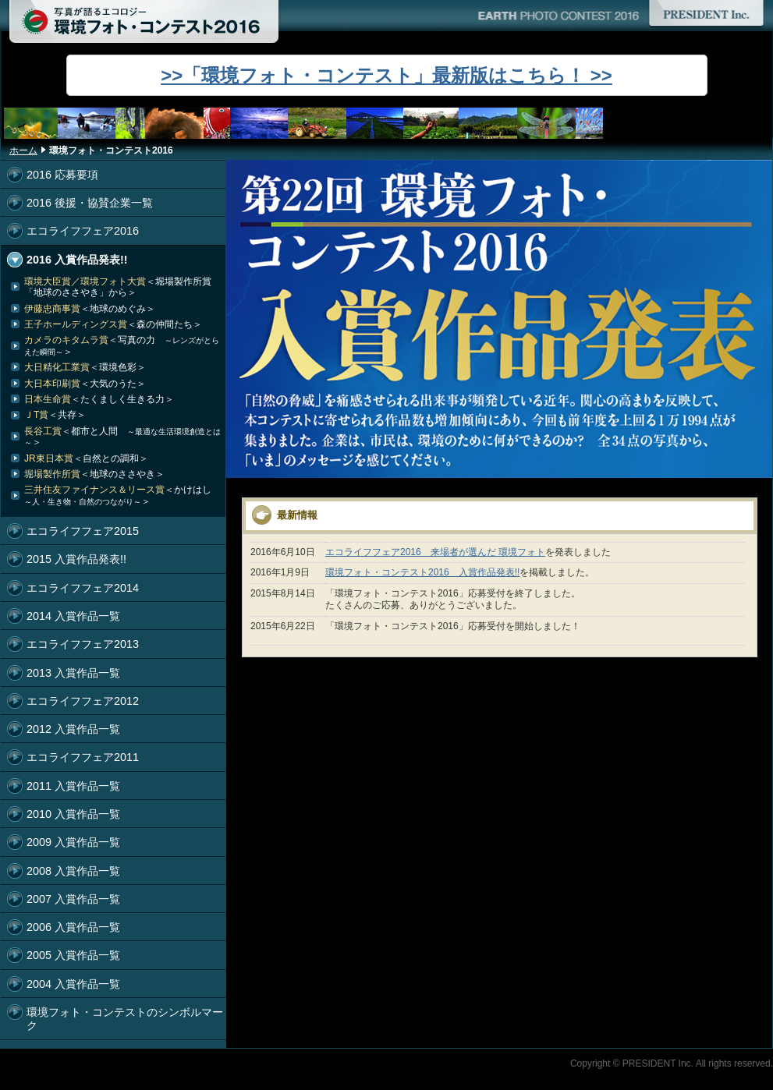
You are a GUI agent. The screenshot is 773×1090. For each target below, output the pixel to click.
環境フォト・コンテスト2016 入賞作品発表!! (422, 572)
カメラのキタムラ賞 (121, 345)
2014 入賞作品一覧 (73, 616)
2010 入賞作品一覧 (73, 814)
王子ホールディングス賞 (113, 324)
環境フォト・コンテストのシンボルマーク (125, 1019)
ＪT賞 (55, 414)
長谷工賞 (122, 437)
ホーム (23, 150)
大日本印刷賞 (85, 383)
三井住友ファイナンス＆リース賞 (122, 495)
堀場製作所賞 (94, 474)
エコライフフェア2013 (83, 644)
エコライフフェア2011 (83, 757)
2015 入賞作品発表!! (76, 559)
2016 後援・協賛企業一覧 (90, 202)
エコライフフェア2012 (83, 701)
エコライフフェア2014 (83, 588)
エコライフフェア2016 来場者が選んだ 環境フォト (435, 552)
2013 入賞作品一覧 (73, 673)
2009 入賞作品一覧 (73, 842)
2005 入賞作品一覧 (73, 955)
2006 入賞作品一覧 (73, 927)
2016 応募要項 (62, 174)
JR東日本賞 (86, 458)
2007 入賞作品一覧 (73, 899)
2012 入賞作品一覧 (73, 729)
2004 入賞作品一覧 (73, 984)
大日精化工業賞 (85, 367)
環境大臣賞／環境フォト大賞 (117, 287)
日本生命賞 (99, 399)
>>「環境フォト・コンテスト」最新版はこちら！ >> (386, 75)
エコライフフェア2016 (83, 231)
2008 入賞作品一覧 (73, 871)
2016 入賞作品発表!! (77, 259)
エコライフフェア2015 (83, 531)
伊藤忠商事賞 (89, 308)
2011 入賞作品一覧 (73, 786)
